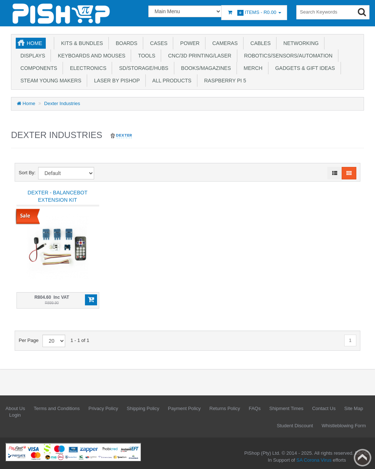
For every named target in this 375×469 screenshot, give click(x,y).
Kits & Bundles (80, 43)
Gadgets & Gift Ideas (303, 68)
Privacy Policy (103, 408)
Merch (252, 68)
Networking (300, 43)
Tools (145, 56)
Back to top (362, 457)
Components (37, 68)
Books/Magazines (204, 68)
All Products (171, 80)
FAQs (255, 408)
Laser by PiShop (115, 80)
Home (34, 43)
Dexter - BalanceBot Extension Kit (57, 196)
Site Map (353, 408)
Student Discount (295, 425)
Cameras (223, 43)
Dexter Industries (62, 103)
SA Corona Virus (313, 460)
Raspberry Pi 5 (223, 80)
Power (188, 43)
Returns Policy (224, 408)
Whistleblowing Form (344, 425)
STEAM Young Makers (49, 80)
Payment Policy (184, 408)
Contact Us (323, 408)
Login (15, 415)
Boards (125, 43)
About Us (15, 408)
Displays (31, 56)
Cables (259, 43)
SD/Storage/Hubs (142, 68)
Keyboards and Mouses (90, 56)
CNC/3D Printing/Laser (198, 56)
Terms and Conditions (57, 408)
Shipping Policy (143, 408)
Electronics (86, 68)
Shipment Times (286, 408)
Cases (157, 43)
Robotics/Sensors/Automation (287, 56)
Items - (254, 13)
